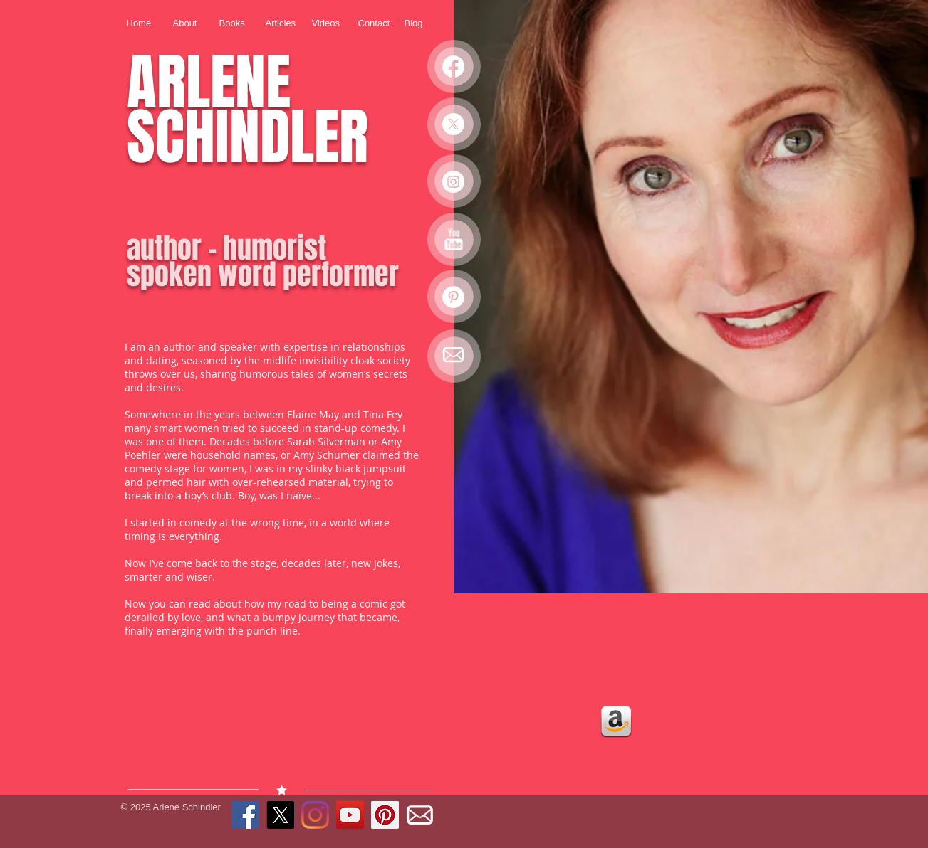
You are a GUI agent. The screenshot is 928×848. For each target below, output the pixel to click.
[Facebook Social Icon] (245, 815)
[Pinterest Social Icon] (385, 815)
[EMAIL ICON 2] (453, 355)
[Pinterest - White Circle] (453, 297)
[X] (453, 124)
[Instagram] (315, 815)
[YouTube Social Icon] (350, 815)
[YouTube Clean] (453, 239)
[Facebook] (453, 66)
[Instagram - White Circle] (453, 182)
